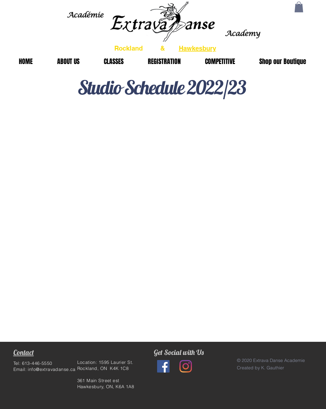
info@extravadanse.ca (51, 369)
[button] (298, 7)
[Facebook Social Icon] (163, 366)
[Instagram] (185, 366)
